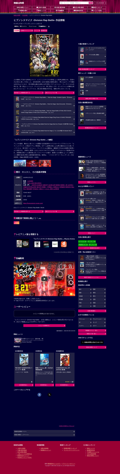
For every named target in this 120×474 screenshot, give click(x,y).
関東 (94, 289)
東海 (94, 292)
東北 (94, 296)
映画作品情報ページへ (20, 431)
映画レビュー (91, 233)
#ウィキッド (91, 241)
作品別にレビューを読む (24, 457)
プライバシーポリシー (68, 463)
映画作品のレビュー (23, 455)
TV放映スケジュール (93, 452)
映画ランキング (97, 7)
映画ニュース (41, 10)
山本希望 (56, 189)
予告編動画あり (42, 26)
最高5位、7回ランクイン (20, 26)
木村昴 (34, 185)
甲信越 (81, 299)
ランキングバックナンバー (72, 450)
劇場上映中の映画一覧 (92, 98)
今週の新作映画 (59, 7)
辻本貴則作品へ (23, 385)
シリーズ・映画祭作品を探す (92, 248)
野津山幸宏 (32, 187)
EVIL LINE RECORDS (34, 183)
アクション (82, 319)
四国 (94, 302)
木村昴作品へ (44, 385)
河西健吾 (62, 187)
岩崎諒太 (56, 187)
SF (79, 322)
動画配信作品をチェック (91, 127)
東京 (80, 289)
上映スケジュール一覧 (51, 92)
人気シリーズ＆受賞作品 (24, 454)
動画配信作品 (78, 10)
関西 (80, 292)
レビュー (36, 30)
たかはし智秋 (48, 189)
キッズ (95, 322)
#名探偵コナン (83, 244)
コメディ (81, 325)
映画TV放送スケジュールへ (91, 277)
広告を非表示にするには (66, 426)
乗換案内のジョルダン (54, 463)
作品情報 (25, 15)
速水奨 (39, 187)
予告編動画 (60, 10)
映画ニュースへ (91, 182)
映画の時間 (17, 15)
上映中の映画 (41, 7)
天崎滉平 (45, 185)
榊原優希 (29, 189)
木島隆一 (44, 187)
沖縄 (94, 306)
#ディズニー (92, 244)
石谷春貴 (39, 185)
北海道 (81, 296)
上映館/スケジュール (26, 30)
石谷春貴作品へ (64, 385)
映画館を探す (22, 10)
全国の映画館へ (91, 311)
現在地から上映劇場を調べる (22, 92)
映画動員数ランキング (70, 448)
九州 (80, 306)
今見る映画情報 (91, 454)
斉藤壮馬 (26, 187)
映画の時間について (91, 347)
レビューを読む (97, 10)
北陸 (94, 299)
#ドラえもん (82, 241)
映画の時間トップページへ (21, 434)
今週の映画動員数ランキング (86, 69)
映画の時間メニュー (23, 7)
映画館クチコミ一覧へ (92, 330)
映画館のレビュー (46, 450)
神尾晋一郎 (63, 185)
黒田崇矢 (68, 187)
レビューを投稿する (43, 325)
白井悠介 (70, 185)
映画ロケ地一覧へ (92, 333)
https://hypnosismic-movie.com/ (33, 203)
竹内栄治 (35, 189)
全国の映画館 (44, 448)
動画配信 (43, 30)
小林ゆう (41, 189)
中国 (80, 302)
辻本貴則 (30, 181)
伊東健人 (50, 187)
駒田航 (58, 185)
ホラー (95, 325)
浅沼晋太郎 (51, 185)
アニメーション (33, 26)
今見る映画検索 (99, 3)
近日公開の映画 (78, 7)
